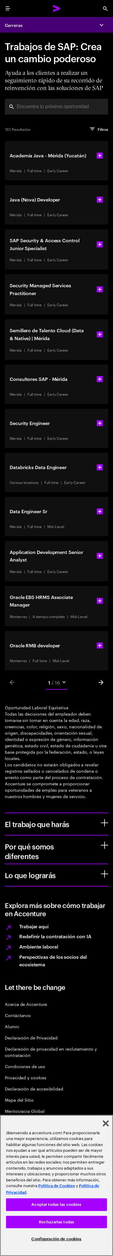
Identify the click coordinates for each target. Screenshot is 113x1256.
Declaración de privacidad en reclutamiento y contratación (51, 1051)
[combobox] (56, 106)
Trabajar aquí (34, 926)
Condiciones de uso (25, 1066)
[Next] (101, 682)
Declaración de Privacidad (31, 1037)
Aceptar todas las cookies (56, 1204)
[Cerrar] (105, 1123)
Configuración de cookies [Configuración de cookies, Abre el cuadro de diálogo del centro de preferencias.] (56, 1239)
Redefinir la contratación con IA (55, 936)
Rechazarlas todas (56, 1222)
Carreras (13, 25)
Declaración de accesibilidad (34, 1088)
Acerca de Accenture (26, 1004)
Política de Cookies (56, 1186)
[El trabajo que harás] (104, 822)
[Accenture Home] (56, 8)
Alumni (12, 1026)
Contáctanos (18, 1015)
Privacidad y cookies (25, 1077)
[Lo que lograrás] (104, 874)
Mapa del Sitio (19, 1100)
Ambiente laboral (38, 946)
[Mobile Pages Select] (56, 682)
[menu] (8, 8)
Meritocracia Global (25, 1111)
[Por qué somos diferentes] (104, 845)
